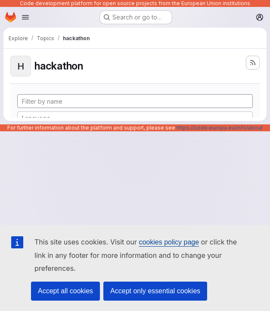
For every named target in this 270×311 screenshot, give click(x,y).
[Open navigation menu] (25, 17)
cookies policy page (169, 242)
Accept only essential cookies (155, 291)
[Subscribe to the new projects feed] (253, 63)
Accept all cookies (65, 291)
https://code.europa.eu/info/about (220, 127)
